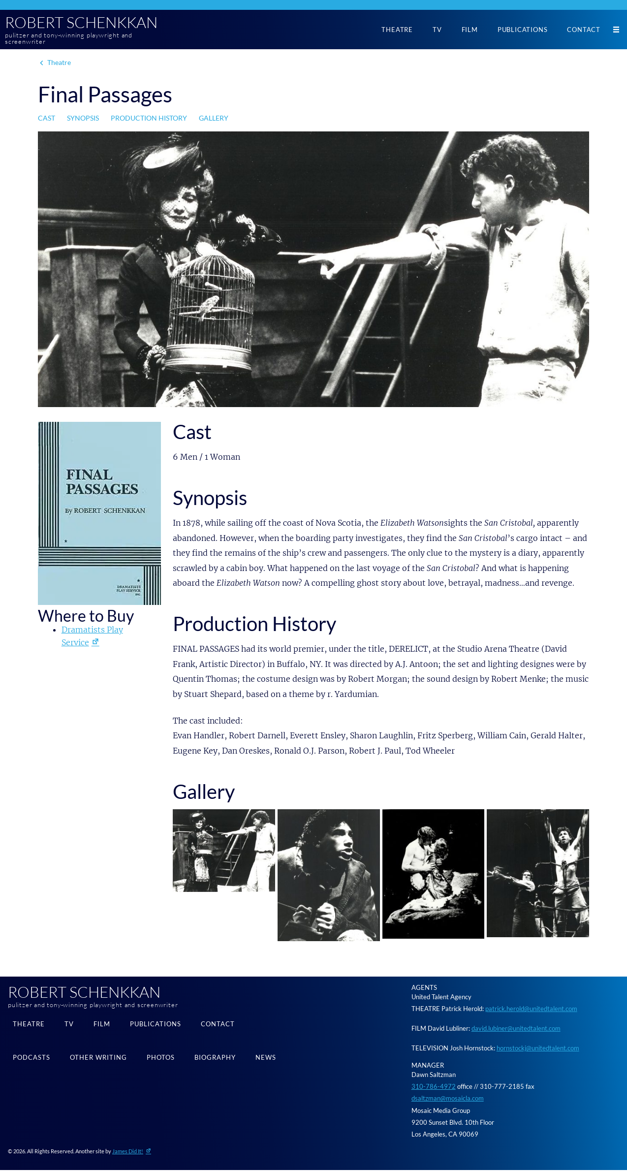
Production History (149, 120)
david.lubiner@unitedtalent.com (516, 1030)
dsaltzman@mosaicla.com (447, 1100)
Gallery (213, 120)
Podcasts (31, 1061)
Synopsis (83, 120)
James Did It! (127, 1153)
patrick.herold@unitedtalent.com (531, 1010)
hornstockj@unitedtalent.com (538, 1050)
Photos (161, 1061)
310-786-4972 (433, 1088)
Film (470, 30)
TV (437, 30)
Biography (215, 1061)
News (265, 1061)
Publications (523, 30)
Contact (583, 30)
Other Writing (98, 1061)
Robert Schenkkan (89, 23)
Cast (46, 120)
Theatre (397, 30)
